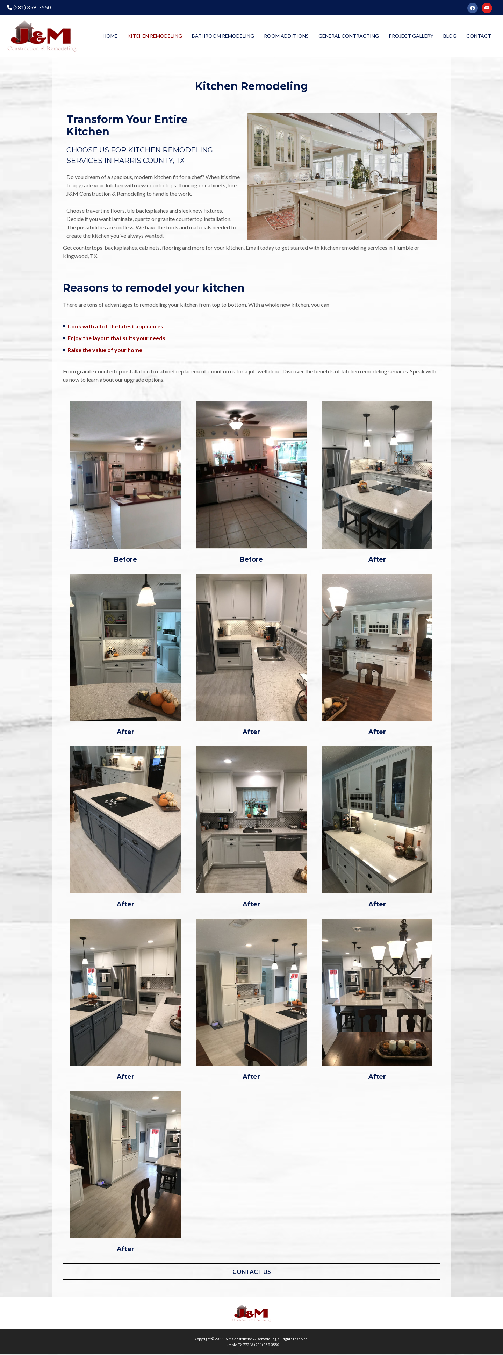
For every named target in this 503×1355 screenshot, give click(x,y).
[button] (251, 1272)
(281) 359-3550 (29, 7)
